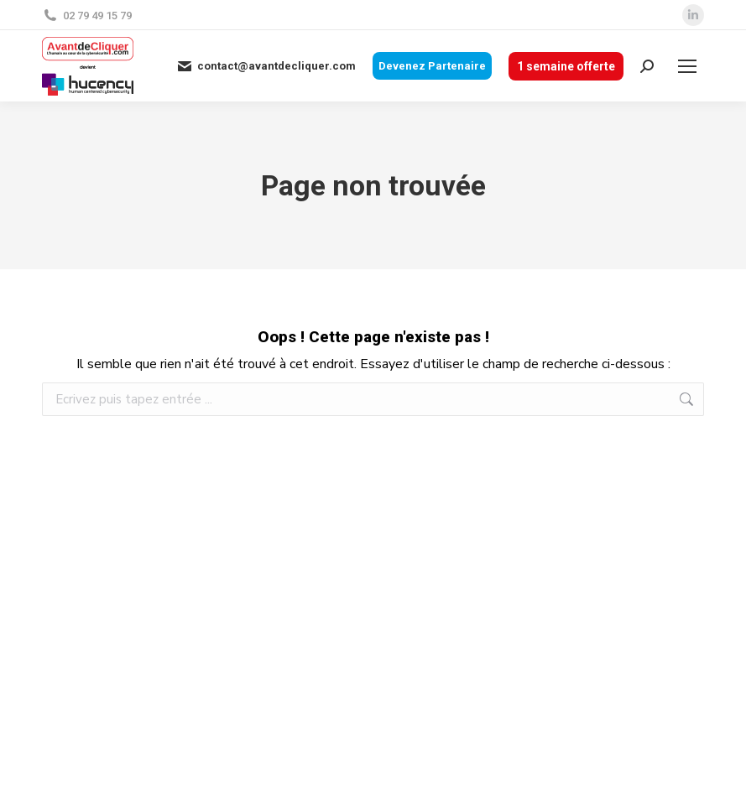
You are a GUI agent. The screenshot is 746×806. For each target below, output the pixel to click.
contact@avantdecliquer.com (266, 66)
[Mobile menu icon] (687, 66)
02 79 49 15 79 (87, 15)
